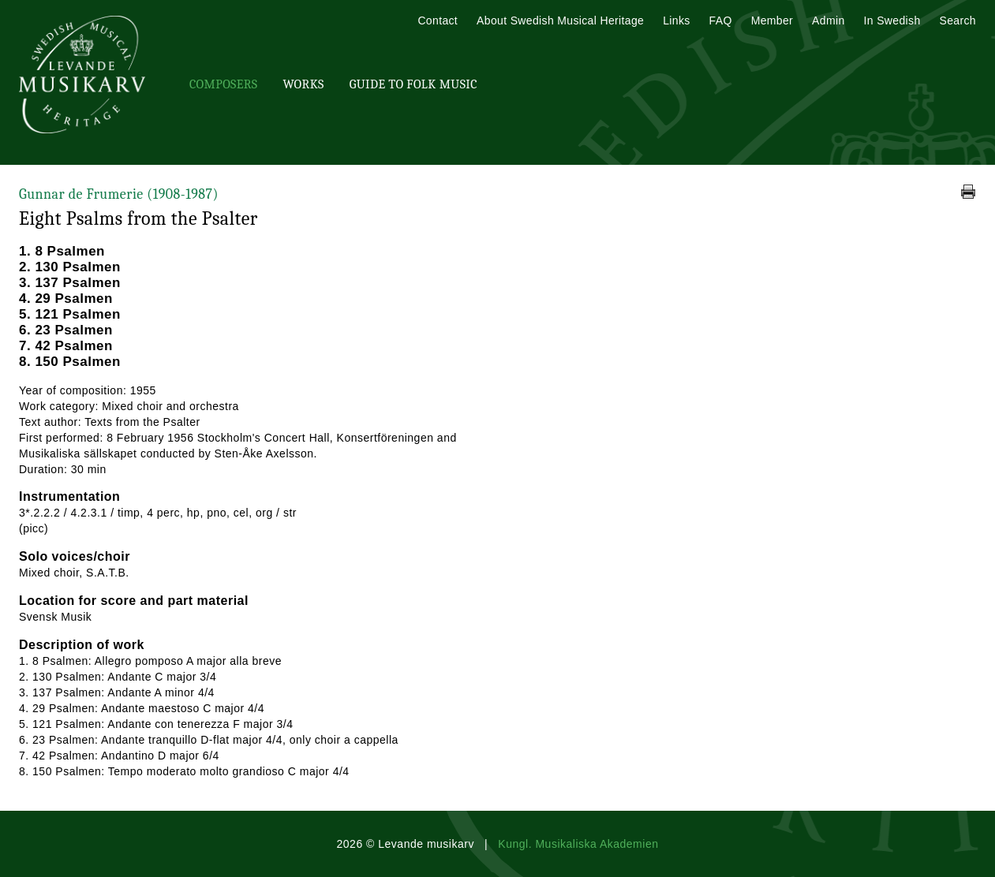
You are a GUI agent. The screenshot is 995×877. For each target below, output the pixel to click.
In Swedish (892, 20)
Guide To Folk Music (413, 84)
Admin (828, 20)
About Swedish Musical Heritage (560, 20)
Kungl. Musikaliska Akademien (578, 844)
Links (676, 20)
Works (303, 84)
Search (958, 20)
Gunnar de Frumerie (119, 194)
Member (772, 20)
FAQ (720, 20)
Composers (223, 84)
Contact (437, 20)
